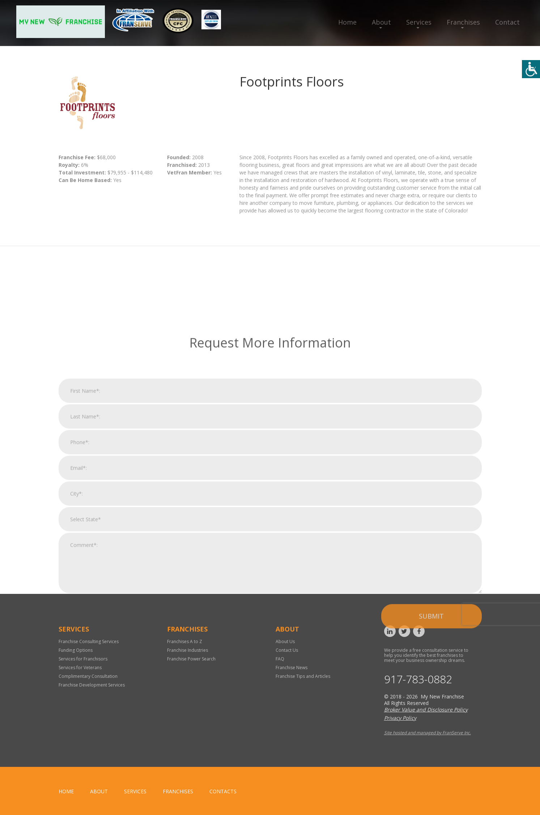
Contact (507, 22)
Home (347, 22)
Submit (431, 696)
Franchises (463, 22)
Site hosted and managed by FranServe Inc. (427, 733)
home (66, 791)
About (381, 22)
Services (418, 22)
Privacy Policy (400, 717)
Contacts (223, 791)
